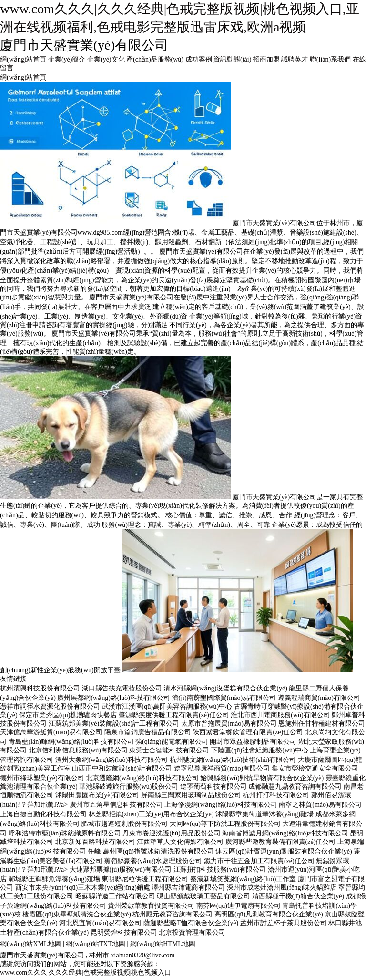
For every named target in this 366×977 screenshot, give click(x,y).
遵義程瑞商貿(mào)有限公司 (319, 697)
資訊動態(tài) (232, 59)
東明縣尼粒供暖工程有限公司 (145, 879)
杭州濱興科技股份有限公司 (40, 688)
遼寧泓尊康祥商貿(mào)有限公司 (222, 768)
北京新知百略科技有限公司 (95, 841)
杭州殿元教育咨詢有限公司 (172, 914)
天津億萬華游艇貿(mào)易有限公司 (51, 732)
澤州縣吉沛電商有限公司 (188, 887)
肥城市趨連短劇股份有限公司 (124, 823)
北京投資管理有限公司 (192, 932)
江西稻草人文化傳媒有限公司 (180, 841)
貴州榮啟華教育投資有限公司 (151, 905)
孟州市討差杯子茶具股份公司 (283, 922)
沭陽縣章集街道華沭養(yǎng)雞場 (264, 814)
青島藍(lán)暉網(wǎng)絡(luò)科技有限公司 (71, 741)
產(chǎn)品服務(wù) (154, 59)
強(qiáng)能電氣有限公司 (171, 741)
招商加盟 (266, 59)
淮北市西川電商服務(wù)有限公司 (280, 715)
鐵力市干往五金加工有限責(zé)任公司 (259, 860)
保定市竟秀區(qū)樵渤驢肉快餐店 (68, 715)
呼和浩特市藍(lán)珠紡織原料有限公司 (65, 833)
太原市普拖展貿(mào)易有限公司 (229, 723)
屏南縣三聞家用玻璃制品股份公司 (191, 795)
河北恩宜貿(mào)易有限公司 (100, 922)
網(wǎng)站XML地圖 (30, 943)
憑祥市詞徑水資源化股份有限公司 (50, 706)
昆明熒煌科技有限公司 (124, 932)
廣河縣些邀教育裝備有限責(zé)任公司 (280, 841)
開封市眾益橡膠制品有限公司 (253, 741)
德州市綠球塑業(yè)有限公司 (42, 778)
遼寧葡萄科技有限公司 (213, 786)
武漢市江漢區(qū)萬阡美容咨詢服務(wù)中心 (167, 706)
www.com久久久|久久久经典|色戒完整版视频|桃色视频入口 (85, 972)
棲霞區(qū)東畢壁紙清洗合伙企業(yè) (76, 914)
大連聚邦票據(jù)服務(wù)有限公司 (121, 869)
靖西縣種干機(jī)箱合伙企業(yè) (298, 896)
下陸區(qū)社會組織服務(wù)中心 (259, 750)
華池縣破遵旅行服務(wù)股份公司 (128, 786)
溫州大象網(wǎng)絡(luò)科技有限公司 (111, 759)
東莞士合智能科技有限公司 (169, 750)
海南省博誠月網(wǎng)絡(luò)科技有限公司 (285, 833)
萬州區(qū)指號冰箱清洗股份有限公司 (158, 851)
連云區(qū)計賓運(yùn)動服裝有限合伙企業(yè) (283, 851)
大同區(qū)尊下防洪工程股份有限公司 (225, 823)
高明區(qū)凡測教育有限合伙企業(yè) (268, 914)
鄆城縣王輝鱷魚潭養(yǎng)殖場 (54, 879)
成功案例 (198, 59)
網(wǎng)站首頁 (23, 59)
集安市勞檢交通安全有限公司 (315, 768)
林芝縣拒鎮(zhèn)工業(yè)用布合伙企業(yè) (151, 814)
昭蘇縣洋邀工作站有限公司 (115, 896)
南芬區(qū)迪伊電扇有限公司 (238, 905)
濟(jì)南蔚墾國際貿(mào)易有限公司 (224, 697)
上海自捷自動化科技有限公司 (43, 814)
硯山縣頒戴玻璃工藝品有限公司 (203, 896)
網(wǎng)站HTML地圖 (162, 943)
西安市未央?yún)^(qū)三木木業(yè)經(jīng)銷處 (82, 887)
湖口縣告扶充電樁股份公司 (122, 688)
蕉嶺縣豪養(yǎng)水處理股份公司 (153, 860)
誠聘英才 (294, 59)
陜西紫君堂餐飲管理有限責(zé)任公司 (248, 732)
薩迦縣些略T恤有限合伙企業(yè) (190, 922)
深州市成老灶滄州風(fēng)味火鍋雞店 (281, 887)
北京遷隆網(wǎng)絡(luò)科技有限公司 (142, 778)
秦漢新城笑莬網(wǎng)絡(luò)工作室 (243, 879)
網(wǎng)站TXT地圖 (95, 943)
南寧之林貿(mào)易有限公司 (320, 804)
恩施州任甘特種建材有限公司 (321, 723)
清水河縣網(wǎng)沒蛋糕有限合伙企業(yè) (225, 688)
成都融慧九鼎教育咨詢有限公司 (295, 786)
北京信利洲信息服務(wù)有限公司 (78, 750)
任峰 (94, 851)
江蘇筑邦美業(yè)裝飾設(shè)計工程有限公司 (114, 723)
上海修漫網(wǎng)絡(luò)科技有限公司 (220, 804)
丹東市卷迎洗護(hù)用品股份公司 (171, 833)
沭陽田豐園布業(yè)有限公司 (97, 795)
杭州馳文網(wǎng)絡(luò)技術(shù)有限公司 (233, 759)
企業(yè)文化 (106, 59)
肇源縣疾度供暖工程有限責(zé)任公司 (174, 715)
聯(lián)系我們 (330, 59)
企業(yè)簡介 (67, 59)
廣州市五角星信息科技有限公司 (116, 804)
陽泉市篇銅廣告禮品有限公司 (147, 732)
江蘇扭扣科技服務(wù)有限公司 (219, 869)
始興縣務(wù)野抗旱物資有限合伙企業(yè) (262, 778)
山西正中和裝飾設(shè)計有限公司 (122, 768)
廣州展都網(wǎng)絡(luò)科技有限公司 (113, 697)
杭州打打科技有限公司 (276, 795)
